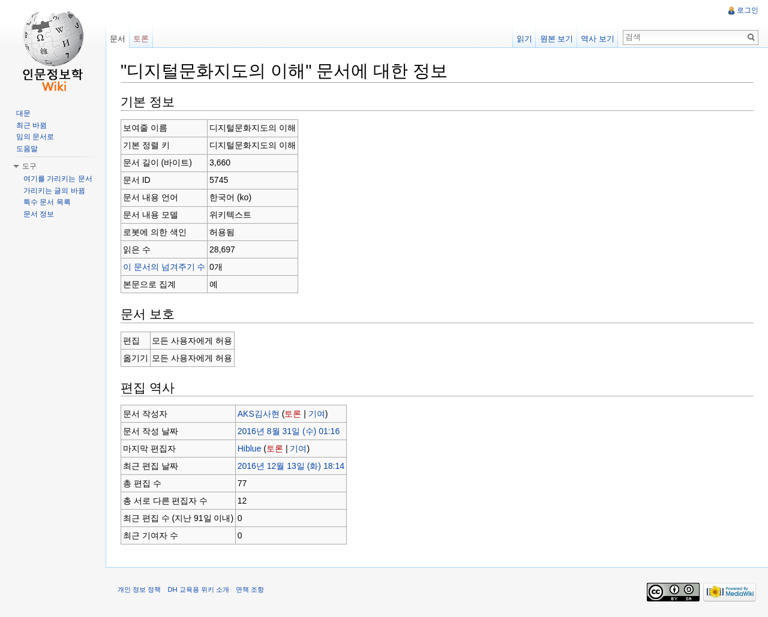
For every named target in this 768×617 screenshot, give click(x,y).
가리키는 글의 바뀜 (54, 190)
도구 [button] (29, 166)
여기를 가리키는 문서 (57, 178)
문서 (117, 38)
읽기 (524, 38)
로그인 (747, 10)
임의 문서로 (35, 137)
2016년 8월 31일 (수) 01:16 (289, 431)
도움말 (27, 149)
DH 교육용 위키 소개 (198, 589)
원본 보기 (557, 38)
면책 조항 (250, 589)
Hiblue (250, 448)
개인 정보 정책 (139, 589)
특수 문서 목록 (47, 202)
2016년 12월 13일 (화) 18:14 (291, 466)
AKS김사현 (259, 414)
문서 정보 (38, 214)
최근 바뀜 (31, 125)
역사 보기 (597, 38)
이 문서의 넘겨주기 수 (164, 267)
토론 (292, 414)
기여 (316, 414)
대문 (23, 113)
